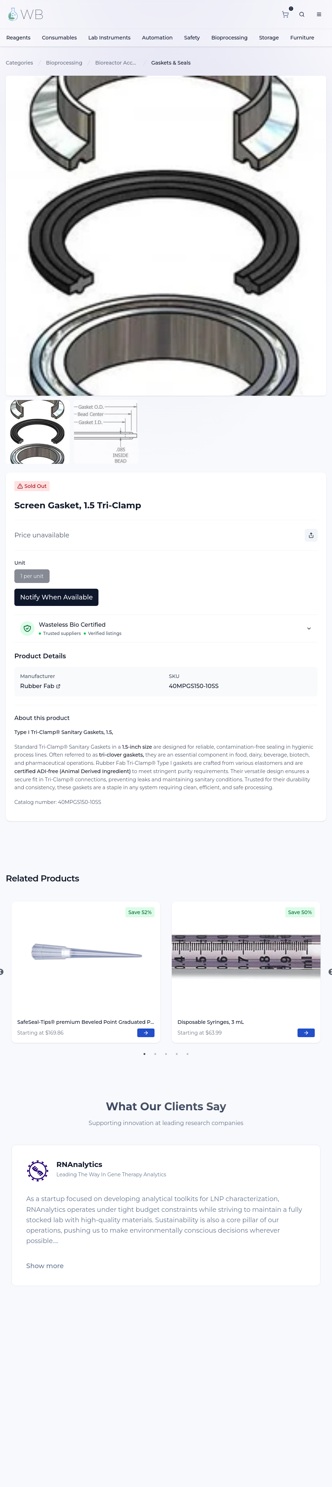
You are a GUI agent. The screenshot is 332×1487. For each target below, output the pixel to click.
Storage (269, 37)
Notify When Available (56, 597)
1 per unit (31, 576)
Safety (192, 37)
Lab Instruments (109, 37)
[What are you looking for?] (302, 14)
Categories (19, 63)
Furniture (302, 37)
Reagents (18, 37)
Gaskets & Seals (170, 63)
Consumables (59, 37)
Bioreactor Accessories (116, 63)
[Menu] (319, 14)
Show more (45, 1266)
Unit (19, 563)
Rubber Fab (40, 686)
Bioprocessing (229, 37)
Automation (157, 37)
